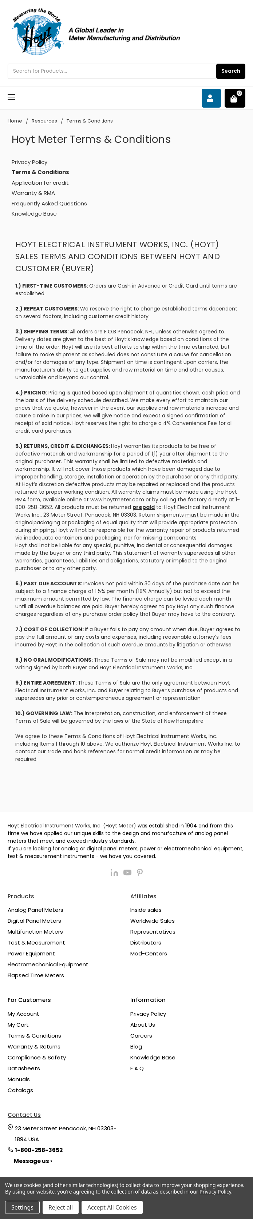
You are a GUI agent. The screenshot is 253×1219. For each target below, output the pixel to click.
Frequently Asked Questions (49, 203)
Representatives (152, 931)
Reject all (60, 1207)
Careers (141, 1035)
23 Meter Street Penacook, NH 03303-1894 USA (65, 1133)
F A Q (137, 1068)
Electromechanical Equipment (48, 964)
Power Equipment (31, 953)
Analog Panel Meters (35, 910)
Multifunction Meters (35, 931)
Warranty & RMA (33, 193)
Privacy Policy (29, 162)
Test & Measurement (36, 942)
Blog (136, 1046)
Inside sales (146, 910)
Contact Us (24, 1115)
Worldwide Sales (152, 921)
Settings (22, 1207)
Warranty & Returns (34, 1046)
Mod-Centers (148, 953)
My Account (23, 1014)
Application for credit (40, 183)
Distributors (145, 942)
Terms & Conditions (34, 1035)
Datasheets (24, 1068)
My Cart (18, 1024)
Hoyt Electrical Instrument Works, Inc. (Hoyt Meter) (72, 825)
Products (21, 896)
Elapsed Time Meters (36, 975)
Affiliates (143, 896)
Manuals (19, 1079)
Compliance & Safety (37, 1057)
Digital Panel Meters (34, 921)
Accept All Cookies (112, 1207)
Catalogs (20, 1090)
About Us (142, 1024)
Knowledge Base (34, 213)
